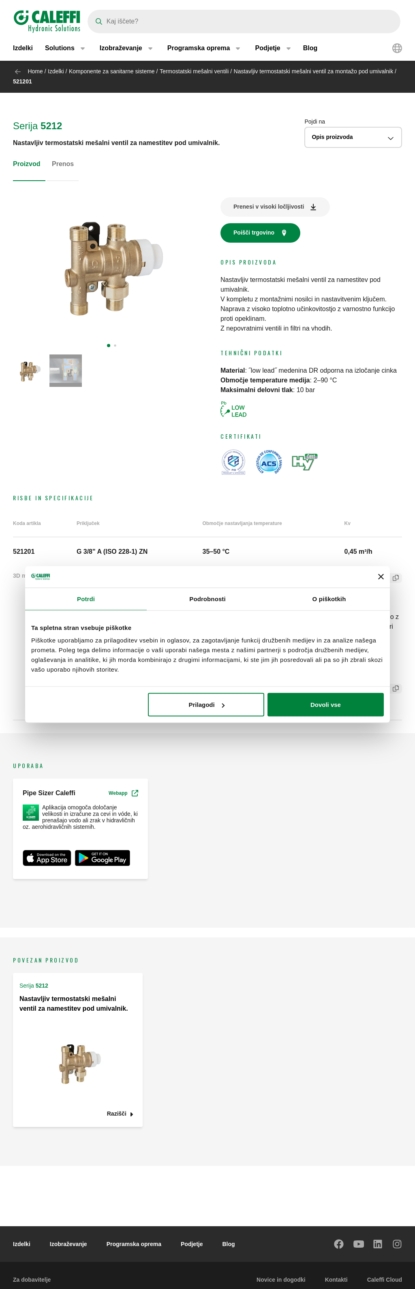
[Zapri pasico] (381, 577)
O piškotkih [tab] (329, 598)
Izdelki (23, 48)
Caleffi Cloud (384, 1279)
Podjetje (192, 1244)
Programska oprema (134, 1244)
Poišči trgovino (253, 232)
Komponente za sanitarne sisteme (112, 71)
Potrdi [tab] (86, 598)
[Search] (244, 21)
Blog (310, 48)
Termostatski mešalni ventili (195, 71)
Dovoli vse (325, 704)
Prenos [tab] (63, 163)
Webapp (123, 793)
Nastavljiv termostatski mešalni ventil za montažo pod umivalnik (314, 71)
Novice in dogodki (281, 1279)
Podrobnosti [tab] (207, 598)
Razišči (116, 1114)
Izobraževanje (68, 1244)
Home (35, 71)
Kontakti (336, 1279)
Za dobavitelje (32, 1279)
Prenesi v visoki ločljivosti (268, 206)
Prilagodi (207, 704)
